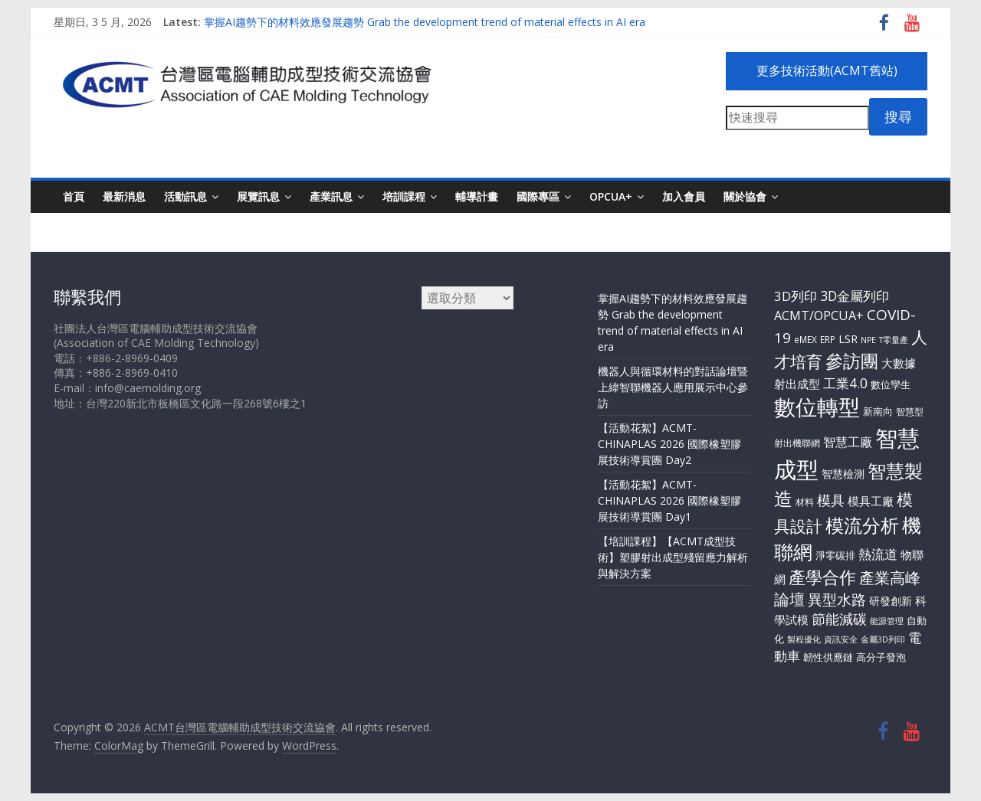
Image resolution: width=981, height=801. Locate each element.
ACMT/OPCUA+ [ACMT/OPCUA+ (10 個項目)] (819, 315)
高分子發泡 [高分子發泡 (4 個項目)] (881, 657)
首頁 (73, 196)
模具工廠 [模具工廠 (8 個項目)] (871, 500)
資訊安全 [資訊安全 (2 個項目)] (841, 639)
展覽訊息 (258, 196)
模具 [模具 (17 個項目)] (831, 499)
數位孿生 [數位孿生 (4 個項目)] (890, 384)
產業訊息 (331, 196)
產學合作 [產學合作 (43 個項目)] (822, 576)
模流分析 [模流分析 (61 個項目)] (862, 525)
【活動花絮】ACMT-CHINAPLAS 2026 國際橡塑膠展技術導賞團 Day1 (669, 500)
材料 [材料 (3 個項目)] (805, 501)
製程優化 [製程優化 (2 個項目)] (804, 639)
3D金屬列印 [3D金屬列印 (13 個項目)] (854, 295)
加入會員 (683, 196)
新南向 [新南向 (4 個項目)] (878, 411)
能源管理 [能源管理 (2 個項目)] (887, 621)
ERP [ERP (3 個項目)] (827, 339)
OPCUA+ (610, 196)
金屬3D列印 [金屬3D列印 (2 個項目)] (883, 639)
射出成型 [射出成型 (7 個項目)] (797, 383)
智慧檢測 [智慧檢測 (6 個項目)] (843, 473)
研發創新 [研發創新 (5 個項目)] (890, 600)
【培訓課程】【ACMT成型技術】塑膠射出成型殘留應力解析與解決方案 (673, 557)
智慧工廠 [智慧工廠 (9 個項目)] (847, 441)
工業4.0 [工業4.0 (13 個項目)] (845, 383)
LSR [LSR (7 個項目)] (848, 338)
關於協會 (744, 196)
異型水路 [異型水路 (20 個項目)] (837, 600)
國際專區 (538, 196)
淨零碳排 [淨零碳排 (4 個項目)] (835, 555)
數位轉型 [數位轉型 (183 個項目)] (817, 406)
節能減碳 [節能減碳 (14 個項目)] (839, 619)
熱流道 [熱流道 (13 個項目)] (877, 553)
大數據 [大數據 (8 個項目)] (898, 363)
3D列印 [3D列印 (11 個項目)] (795, 296)
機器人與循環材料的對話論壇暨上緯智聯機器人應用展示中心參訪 (673, 387)
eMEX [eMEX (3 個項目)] (805, 339)
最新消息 (124, 196)
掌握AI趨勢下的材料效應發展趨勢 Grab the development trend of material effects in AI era (424, 22)
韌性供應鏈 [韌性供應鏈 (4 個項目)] (828, 657)
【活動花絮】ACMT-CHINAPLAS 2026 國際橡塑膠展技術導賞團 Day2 (669, 443)
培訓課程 (403, 196)
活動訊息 (185, 196)
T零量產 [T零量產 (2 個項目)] (893, 340)
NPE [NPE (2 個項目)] (868, 340)
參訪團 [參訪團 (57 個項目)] (851, 360)
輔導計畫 (476, 196)
